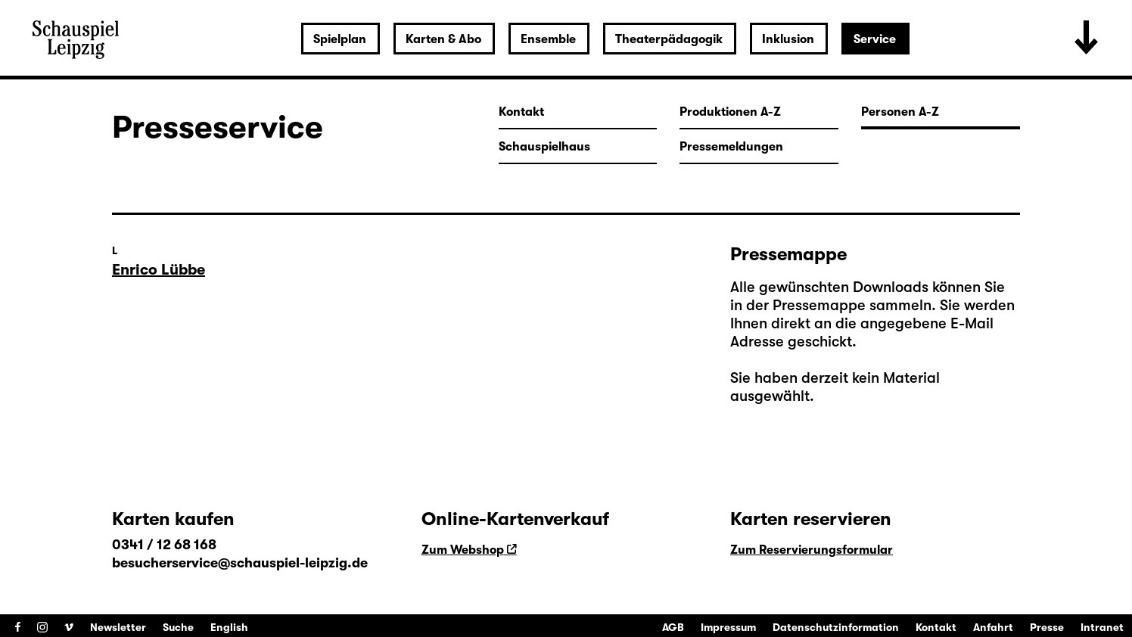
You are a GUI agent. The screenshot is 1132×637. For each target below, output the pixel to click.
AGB (673, 627)
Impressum (728, 627)
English (229, 627)
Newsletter (118, 627)
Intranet (1102, 627)
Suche (178, 627)
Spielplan (339, 39)
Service (875, 39)
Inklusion (788, 39)
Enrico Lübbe (158, 269)
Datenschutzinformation (836, 627)
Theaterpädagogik (669, 39)
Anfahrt (993, 627)
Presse (1047, 627)
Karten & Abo (443, 39)
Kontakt (936, 627)
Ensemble (548, 39)
